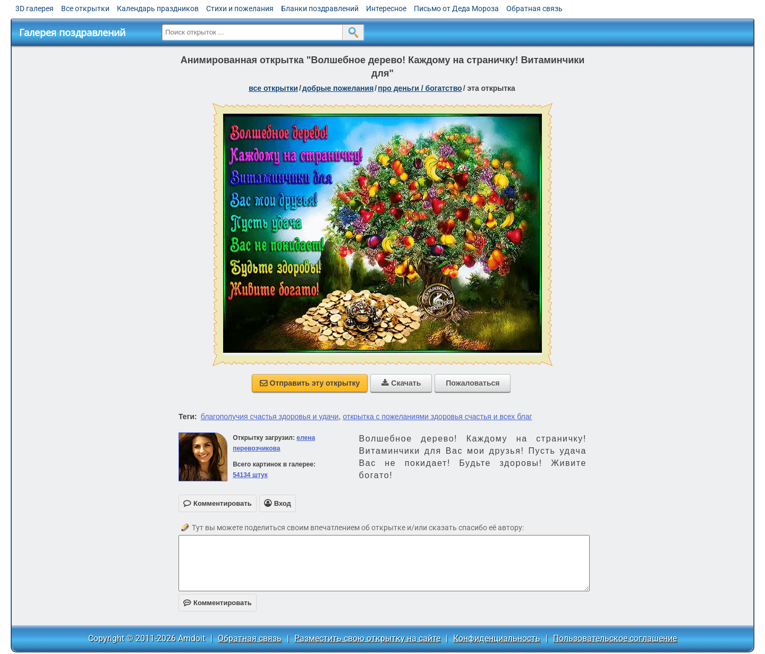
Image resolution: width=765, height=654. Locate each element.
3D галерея (34, 8)
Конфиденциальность (496, 638)
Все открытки (85, 8)
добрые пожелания (338, 88)
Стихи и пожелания (240, 8)
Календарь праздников (158, 8)
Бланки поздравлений (320, 8)
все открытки (273, 88)
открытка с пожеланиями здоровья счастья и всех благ (437, 416)
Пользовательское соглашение (615, 638)
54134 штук (250, 475)
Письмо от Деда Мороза (456, 8)
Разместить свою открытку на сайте (367, 638)
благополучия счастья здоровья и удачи (270, 416)
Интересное (386, 8)
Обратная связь (534, 8)
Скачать (401, 383)
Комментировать (217, 603)
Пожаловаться (472, 383)
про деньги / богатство (420, 88)
